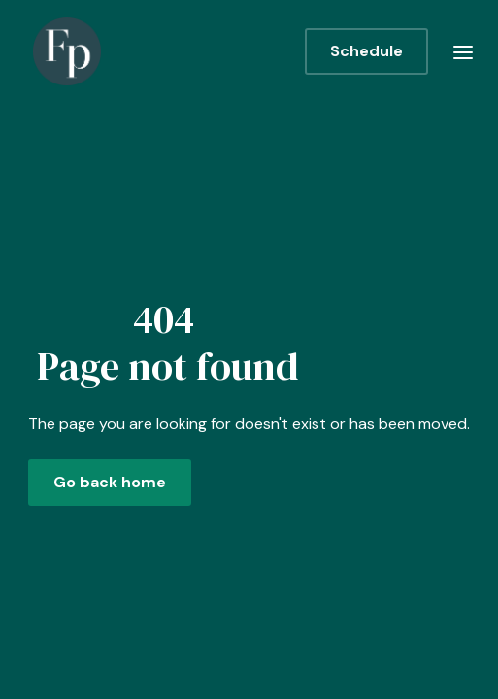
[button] (463, 51)
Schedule (366, 51)
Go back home (109, 482)
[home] (62, 51)
